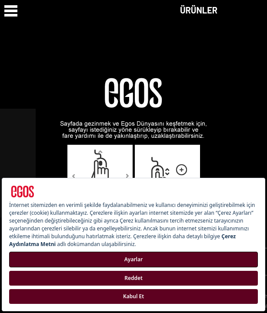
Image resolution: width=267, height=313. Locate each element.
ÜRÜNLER (198, 10)
